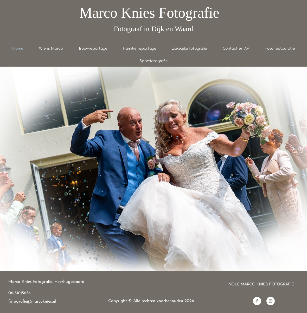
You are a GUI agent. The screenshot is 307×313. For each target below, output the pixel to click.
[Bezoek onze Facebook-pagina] (257, 301)
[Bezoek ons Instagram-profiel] (270, 301)
